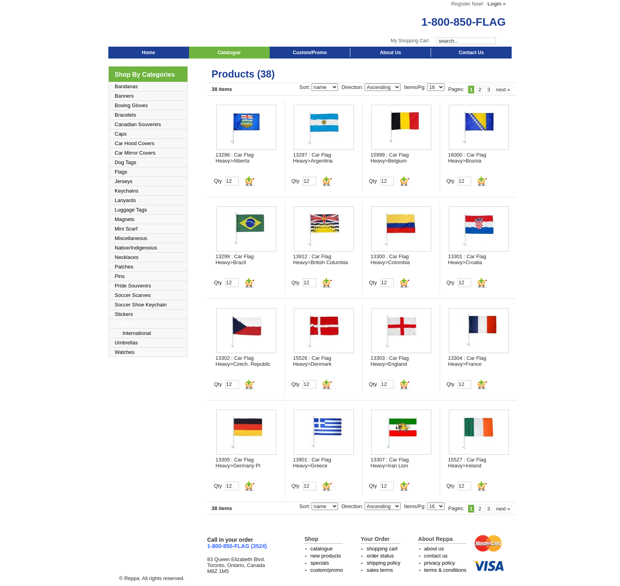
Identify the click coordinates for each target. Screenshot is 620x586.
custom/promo (326, 570)
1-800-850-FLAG (464, 22)
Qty (218, 181)
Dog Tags (125, 162)
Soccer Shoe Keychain (141, 305)
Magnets (124, 219)
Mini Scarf (126, 229)
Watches (124, 352)
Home (148, 52)
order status (380, 556)
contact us (436, 556)
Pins (120, 276)
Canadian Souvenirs (138, 124)
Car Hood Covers (134, 143)
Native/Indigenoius (136, 248)
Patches (124, 267)
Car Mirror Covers (135, 153)
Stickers (124, 314)
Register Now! (467, 4)
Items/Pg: (415, 87)
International (137, 333)
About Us (390, 52)
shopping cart (382, 549)
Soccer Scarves (133, 295)
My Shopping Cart (410, 40)
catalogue (321, 549)
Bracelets (125, 115)
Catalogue (228, 52)
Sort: (305, 87)
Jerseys (123, 181)
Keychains (126, 191)
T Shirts (124, 324)
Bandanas (126, 86)
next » (503, 90)
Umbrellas (126, 343)
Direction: (353, 87)
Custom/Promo (310, 52)
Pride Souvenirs (133, 286)
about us (434, 549)
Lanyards (125, 200)
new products (325, 556)
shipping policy (383, 563)
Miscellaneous (131, 238)
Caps (121, 134)
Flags (121, 172)
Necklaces (126, 257)
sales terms (380, 570)
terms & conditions (445, 570)
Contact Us (471, 52)
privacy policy (439, 563)
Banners (124, 96)
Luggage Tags (131, 210)
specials (319, 563)
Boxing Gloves (131, 105)
